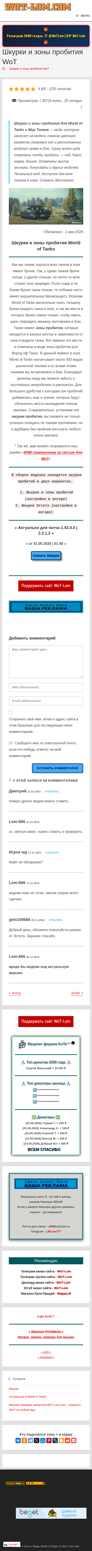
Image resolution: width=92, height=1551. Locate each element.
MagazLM (64, 1293)
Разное (13, 1388)
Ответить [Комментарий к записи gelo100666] (55, 920)
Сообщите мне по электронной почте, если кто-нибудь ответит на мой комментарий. (43, 749)
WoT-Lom (79, 35)
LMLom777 (53, 1231)
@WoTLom (56, 35)
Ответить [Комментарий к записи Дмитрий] (51, 791)
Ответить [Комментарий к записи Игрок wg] (52, 853)
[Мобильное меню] (83, 15)
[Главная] (3, 68)
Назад (15, 994)
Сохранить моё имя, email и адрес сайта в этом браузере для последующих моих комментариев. (43, 725)
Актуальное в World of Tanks (27, 1396)
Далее (77, 994)
